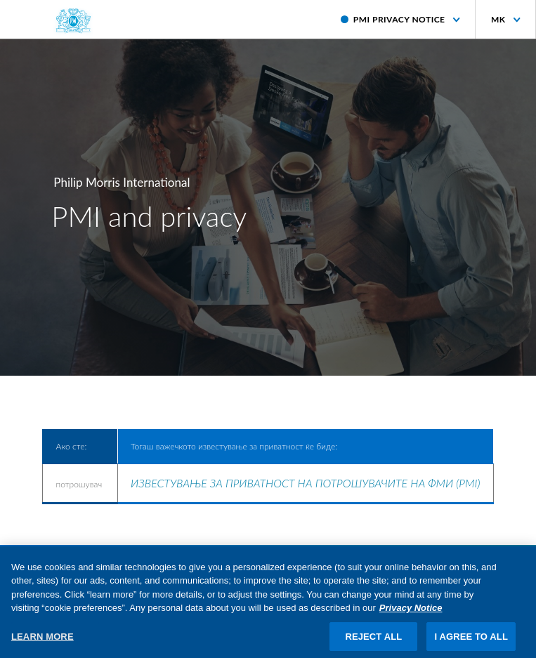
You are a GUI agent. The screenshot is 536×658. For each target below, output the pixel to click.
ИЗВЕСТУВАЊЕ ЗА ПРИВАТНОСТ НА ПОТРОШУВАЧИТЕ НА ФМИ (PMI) (305, 482)
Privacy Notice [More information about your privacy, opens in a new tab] (411, 614)
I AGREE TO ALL (471, 643)
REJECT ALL (373, 643)
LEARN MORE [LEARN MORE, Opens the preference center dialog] (42, 643)
